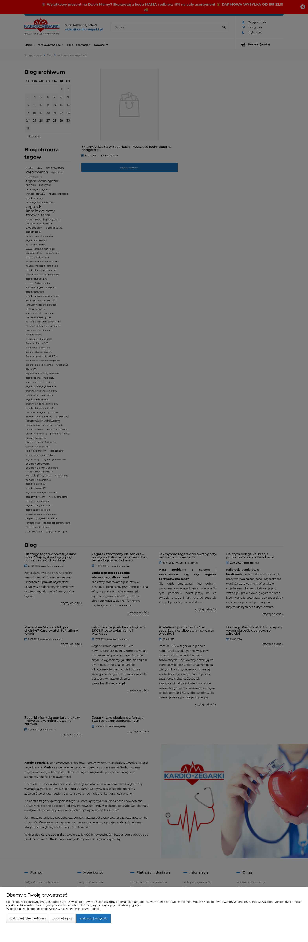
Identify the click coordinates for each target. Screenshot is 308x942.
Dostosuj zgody (62, 918)
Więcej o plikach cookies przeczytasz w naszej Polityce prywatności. (52, 909)
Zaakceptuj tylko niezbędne (27, 918)
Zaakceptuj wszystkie (93, 918)
